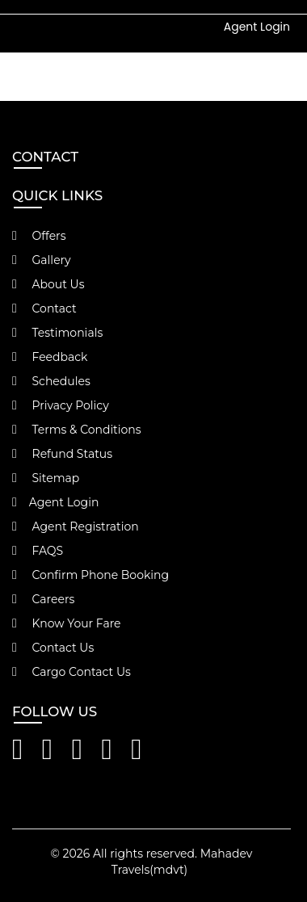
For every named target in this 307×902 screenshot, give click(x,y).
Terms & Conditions (76, 429)
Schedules (51, 381)
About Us (48, 284)
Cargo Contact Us (71, 672)
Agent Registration (75, 526)
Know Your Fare (66, 623)
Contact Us (53, 647)
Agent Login (257, 27)
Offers (39, 236)
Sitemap (45, 478)
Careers (43, 599)
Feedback (49, 357)
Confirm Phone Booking (90, 575)
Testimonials (57, 332)
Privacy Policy (60, 405)
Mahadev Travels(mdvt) (182, 861)
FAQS (37, 550)
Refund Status (62, 454)
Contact (44, 308)
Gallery (41, 260)
